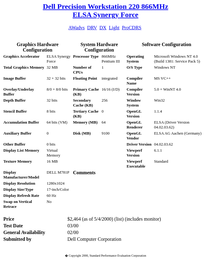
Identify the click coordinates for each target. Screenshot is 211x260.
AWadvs (76, 27)
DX (102, 27)
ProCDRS (131, 27)
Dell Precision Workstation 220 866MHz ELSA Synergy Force (105, 10)
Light (114, 27)
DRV (92, 27)
